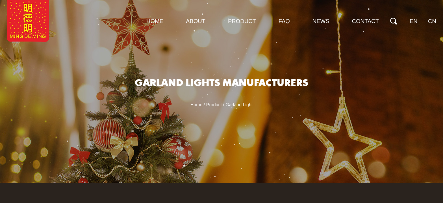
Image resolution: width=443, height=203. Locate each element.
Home (154, 21)
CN (432, 21)
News (320, 21)
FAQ (284, 21)
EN (414, 21)
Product (242, 21)
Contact (365, 21)
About (195, 21)
